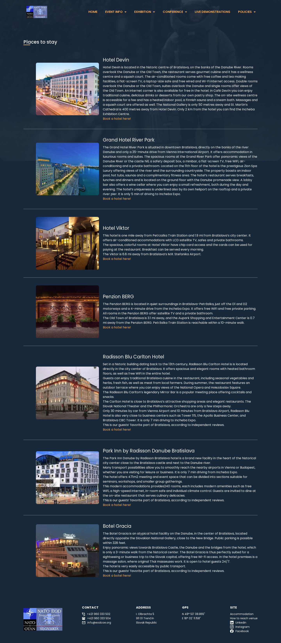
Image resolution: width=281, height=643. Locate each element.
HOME (92, 12)
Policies (245, 12)
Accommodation (241, 614)
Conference (173, 12)
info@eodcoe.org (96, 623)
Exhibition (142, 12)
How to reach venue (244, 618)
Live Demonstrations (212, 12)
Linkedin (238, 623)
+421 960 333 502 (96, 614)
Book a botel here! (117, 575)
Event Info (114, 12)
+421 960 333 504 (96, 618)
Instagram (240, 627)
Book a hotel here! (117, 118)
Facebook (239, 631)
